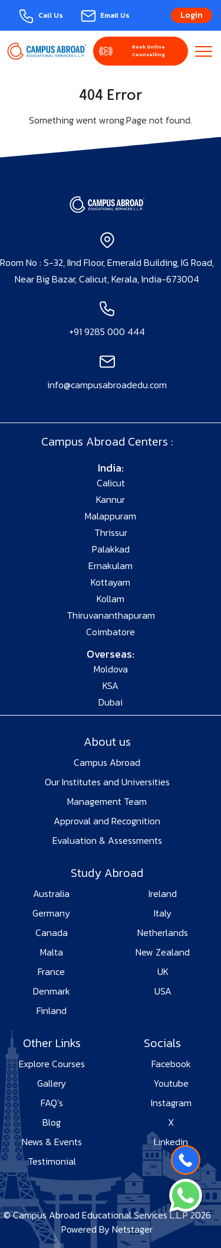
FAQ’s (52, 1103)
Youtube (171, 1083)
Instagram (171, 1103)
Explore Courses (52, 1064)
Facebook (171, 1064)
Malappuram (110, 516)
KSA (110, 685)
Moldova (111, 669)
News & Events (52, 1142)
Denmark (51, 991)
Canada (51, 932)
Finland (52, 1010)
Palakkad (111, 549)
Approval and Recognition (107, 821)
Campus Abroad (107, 762)
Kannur (110, 499)
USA (162, 991)
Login (191, 15)
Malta (51, 952)
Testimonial (52, 1161)
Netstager (132, 1229)
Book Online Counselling (148, 51)
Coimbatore (110, 632)
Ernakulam (110, 565)
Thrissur (110, 532)
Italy (162, 913)
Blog (51, 1122)
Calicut (111, 483)
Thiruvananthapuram (111, 615)
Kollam (110, 599)
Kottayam (110, 582)
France (51, 971)
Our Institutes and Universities (107, 782)
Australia (51, 893)
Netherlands (162, 932)
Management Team (107, 801)
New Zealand (163, 952)
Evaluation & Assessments (107, 840)
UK (163, 971)
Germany (51, 913)
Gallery (51, 1083)
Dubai (110, 702)
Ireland (163, 893)
